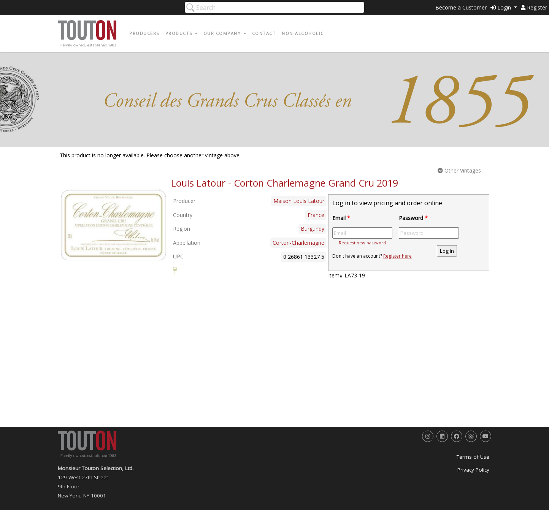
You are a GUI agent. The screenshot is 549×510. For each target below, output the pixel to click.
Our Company (223, 33)
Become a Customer (461, 7)
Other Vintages (459, 170)
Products (179, 33)
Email (341, 218)
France (316, 215)
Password (413, 218)
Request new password (362, 242)
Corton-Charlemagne (298, 242)
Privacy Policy (473, 469)
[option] (113, 225)
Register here (397, 256)
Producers (144, 33)
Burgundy (312, 228)
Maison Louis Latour (298, 200)
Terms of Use (473, 456)
